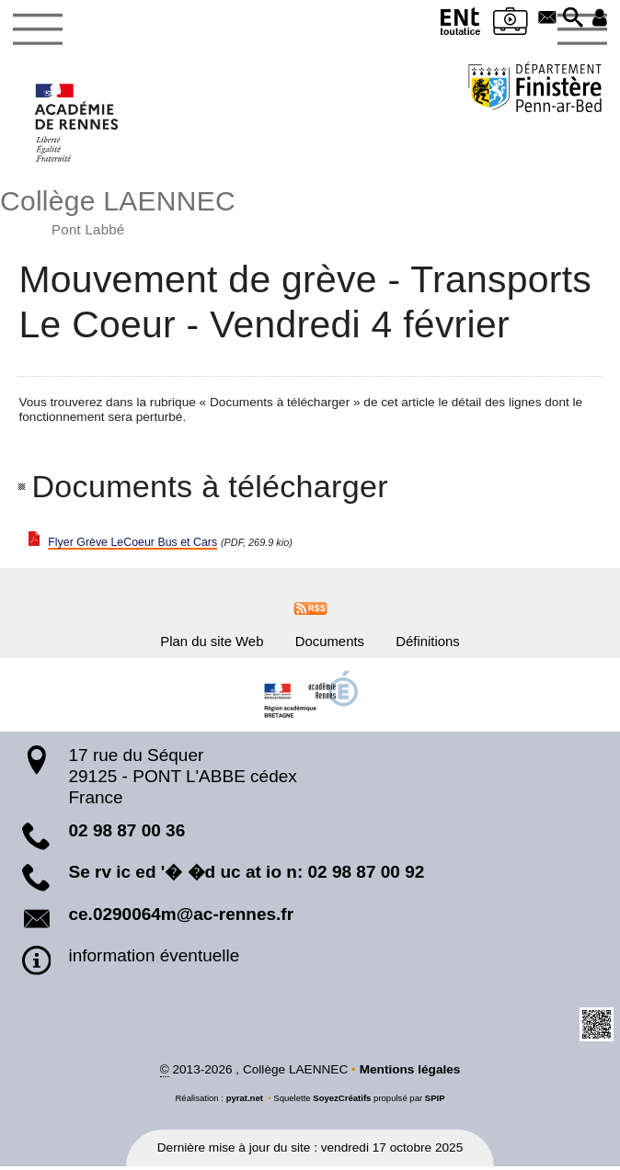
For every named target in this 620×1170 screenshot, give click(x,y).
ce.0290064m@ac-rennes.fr (180, 917)
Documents (331, 642)
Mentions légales (410, 1072)
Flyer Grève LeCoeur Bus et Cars (141, 542)
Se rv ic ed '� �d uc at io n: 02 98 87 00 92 (246, 875)
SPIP (435, 1101)
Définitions (439, 642)
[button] (571, 20)
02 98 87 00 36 (126, 834)
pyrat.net (244, 1101)
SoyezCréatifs (342, 1101)
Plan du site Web (201, 642)
